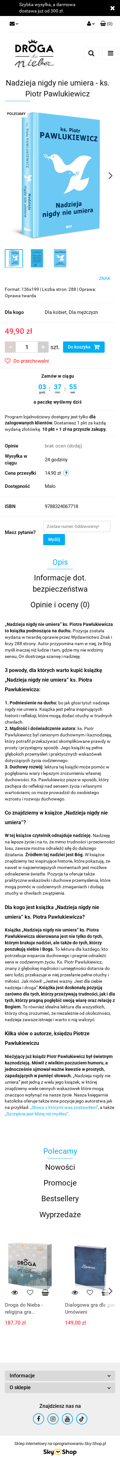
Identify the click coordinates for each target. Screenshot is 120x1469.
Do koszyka (84, 347)
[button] (106, 24)
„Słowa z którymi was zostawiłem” (64, 1107)
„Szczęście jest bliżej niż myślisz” (36, 1113)
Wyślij (54, 539)
